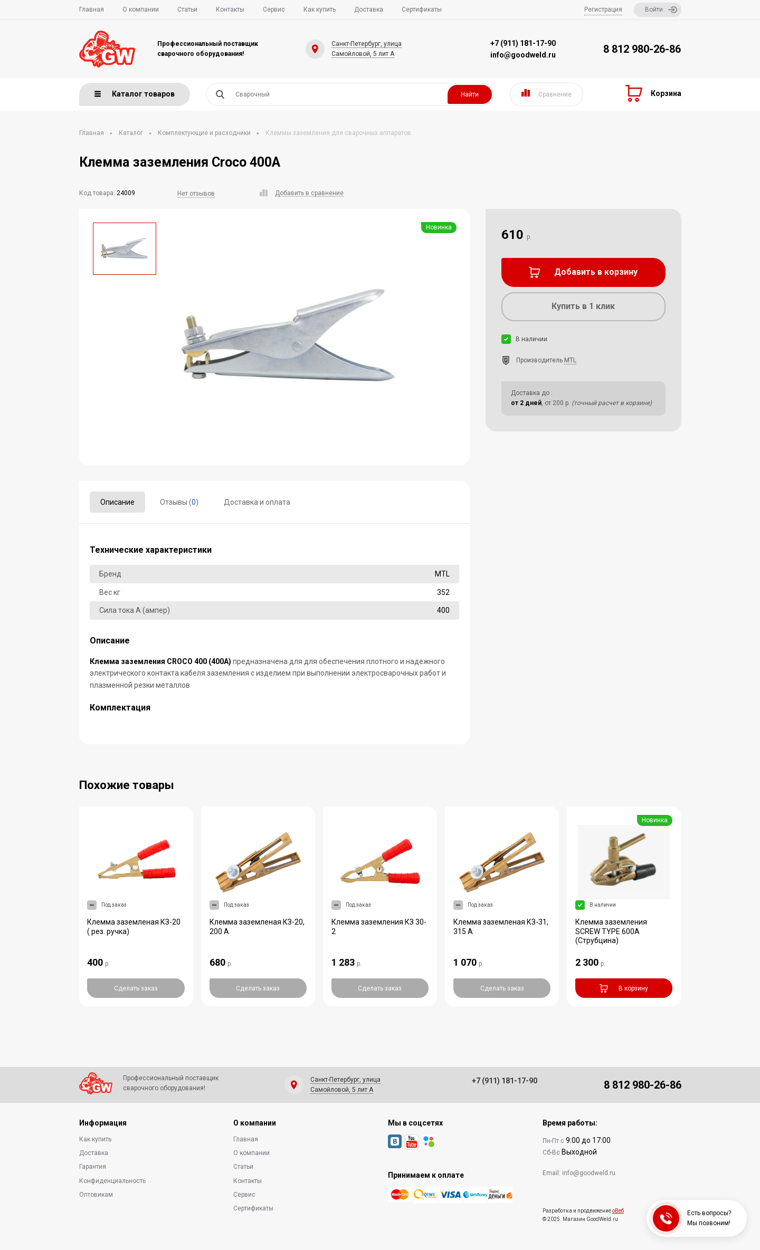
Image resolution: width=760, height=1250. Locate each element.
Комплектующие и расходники (204, 133)
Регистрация (603, 9)
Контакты (230, 9)
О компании (140, 9)
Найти (470, 94)
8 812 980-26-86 (642, 49)
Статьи (187, 9)
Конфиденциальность (112, 1181)
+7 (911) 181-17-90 (523, 43)
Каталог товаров (134, 94)
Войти (661, 9)
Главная (91, 9)
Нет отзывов (196, 193)
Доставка (368, 9)
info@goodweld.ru (523, 55)
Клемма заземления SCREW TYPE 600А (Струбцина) (611, 931)
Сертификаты (422, 9)
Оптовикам (96, 1194)
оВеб (618, 1211)
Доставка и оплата (257, 502)
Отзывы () (179, 502)
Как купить (319, 9)
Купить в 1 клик (583, 306)
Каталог (131, 133)
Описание (117, 502)
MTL (570, 360)
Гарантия (92, 1166)
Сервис (274, 9)
